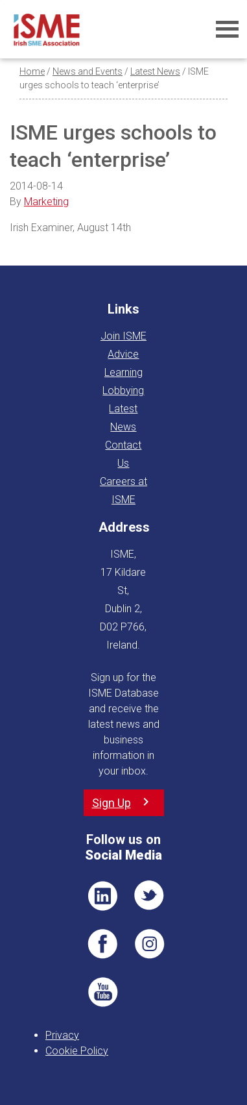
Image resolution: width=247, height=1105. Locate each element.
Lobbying (123, 390)
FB (102, 944)
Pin (150, 944)
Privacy (62, 1035)
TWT (150, 896)
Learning (123, 372)
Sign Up (111, 803)
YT (102, 992)
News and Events (88, 71)
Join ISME (123, 336)
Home (32, 71)
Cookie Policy (76, 1051)
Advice (123, 354)
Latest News (155, 71)
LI (102, 896)
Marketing (46, 201)
